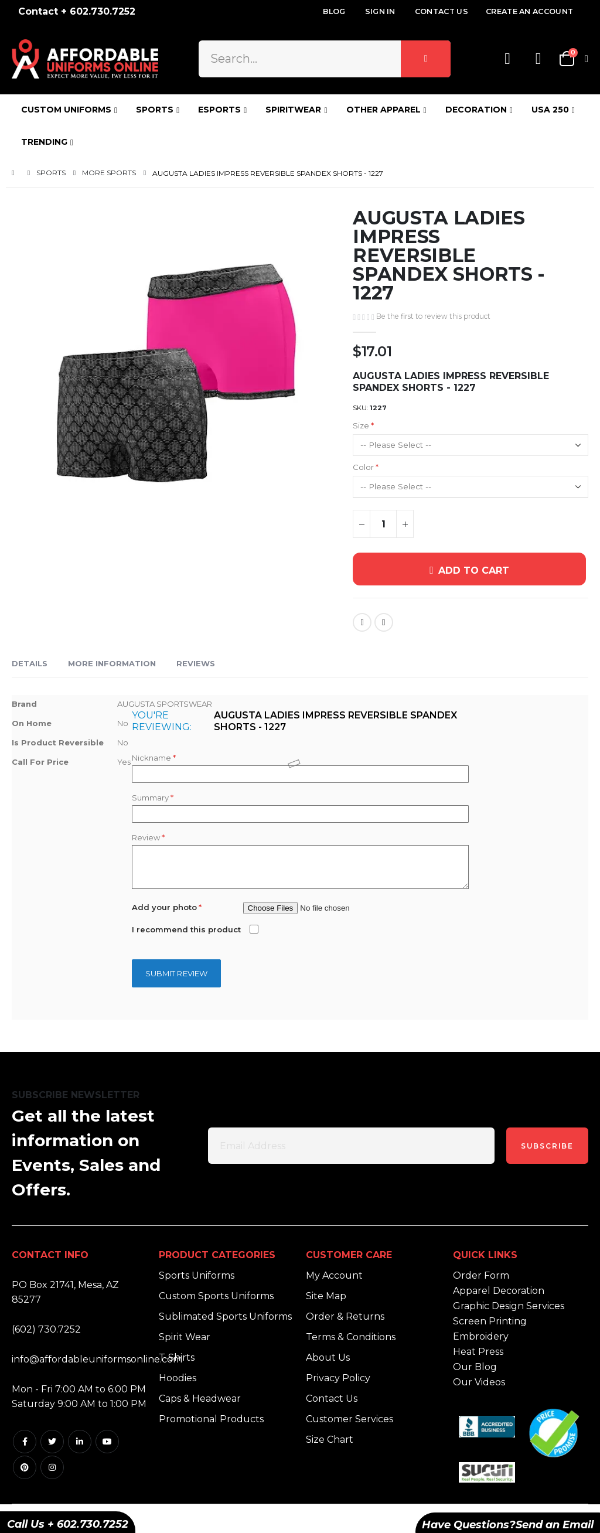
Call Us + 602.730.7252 (67, 1524)
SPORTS (154, 109)
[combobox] (325, 58)
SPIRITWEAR (293, 109)
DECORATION (476, 109)
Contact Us (441, 11)
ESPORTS (219, 109)
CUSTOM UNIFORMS (66, 109)
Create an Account (529, 11)
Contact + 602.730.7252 (76, 11)
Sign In (380, 11)
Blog (334, 11)
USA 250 (550, 109)
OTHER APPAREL (383, 109)
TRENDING (44, 142)
